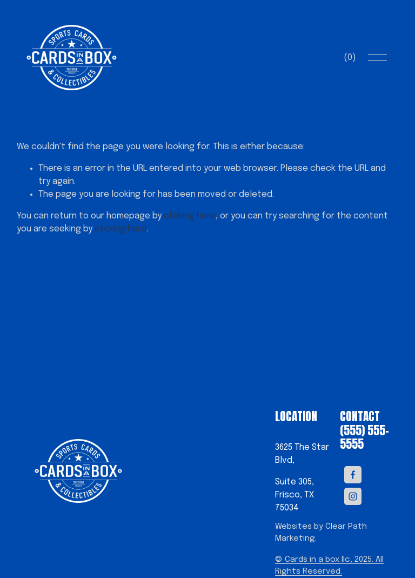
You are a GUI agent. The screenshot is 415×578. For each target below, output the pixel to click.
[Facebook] (353, 472)
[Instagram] (353, 493)
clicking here (190, 216)
